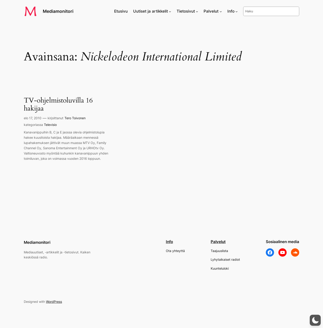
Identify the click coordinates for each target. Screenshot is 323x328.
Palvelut (218, 241)
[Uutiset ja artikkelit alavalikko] (170, 11)
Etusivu (121, 11)
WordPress (54, 302)
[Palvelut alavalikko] (221, 11)
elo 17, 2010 (32, 118)
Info (169, 241)
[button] (315, 320)
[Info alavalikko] (236, 11)
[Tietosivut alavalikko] (197, 11)
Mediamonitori (58, 11)
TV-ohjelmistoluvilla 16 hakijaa (58, 105)
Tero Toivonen (75, 118)
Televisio (50, 125)
